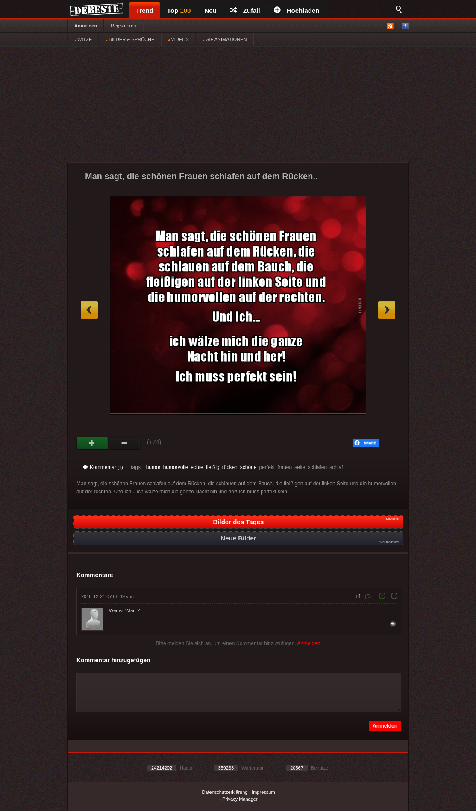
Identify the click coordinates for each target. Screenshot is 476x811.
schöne (248, 467)
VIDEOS (178, 39)
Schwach (125, 443)
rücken (230, 467)
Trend (144, 10)
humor (153, 467)
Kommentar (103, 467)
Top (179, 10)
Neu (210, 10)
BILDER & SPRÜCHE (130, 39)
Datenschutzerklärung (224, 792)
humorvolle (175, 467)
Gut (92, 443)
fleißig (213, 467)
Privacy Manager (240, 799)
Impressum (263, 792)
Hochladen (297, 10)
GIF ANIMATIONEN (225, 39)
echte (197, 467)
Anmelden (85, 25)
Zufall (245, 10)
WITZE (83, 39)
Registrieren (123, 25)
